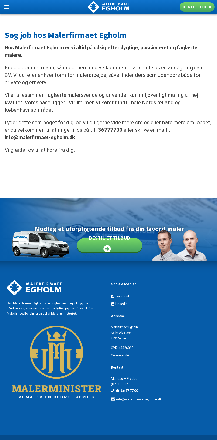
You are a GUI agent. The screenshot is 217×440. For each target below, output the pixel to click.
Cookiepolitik (120, 355)
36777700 (110, 130)
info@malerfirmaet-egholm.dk (40, 137)
